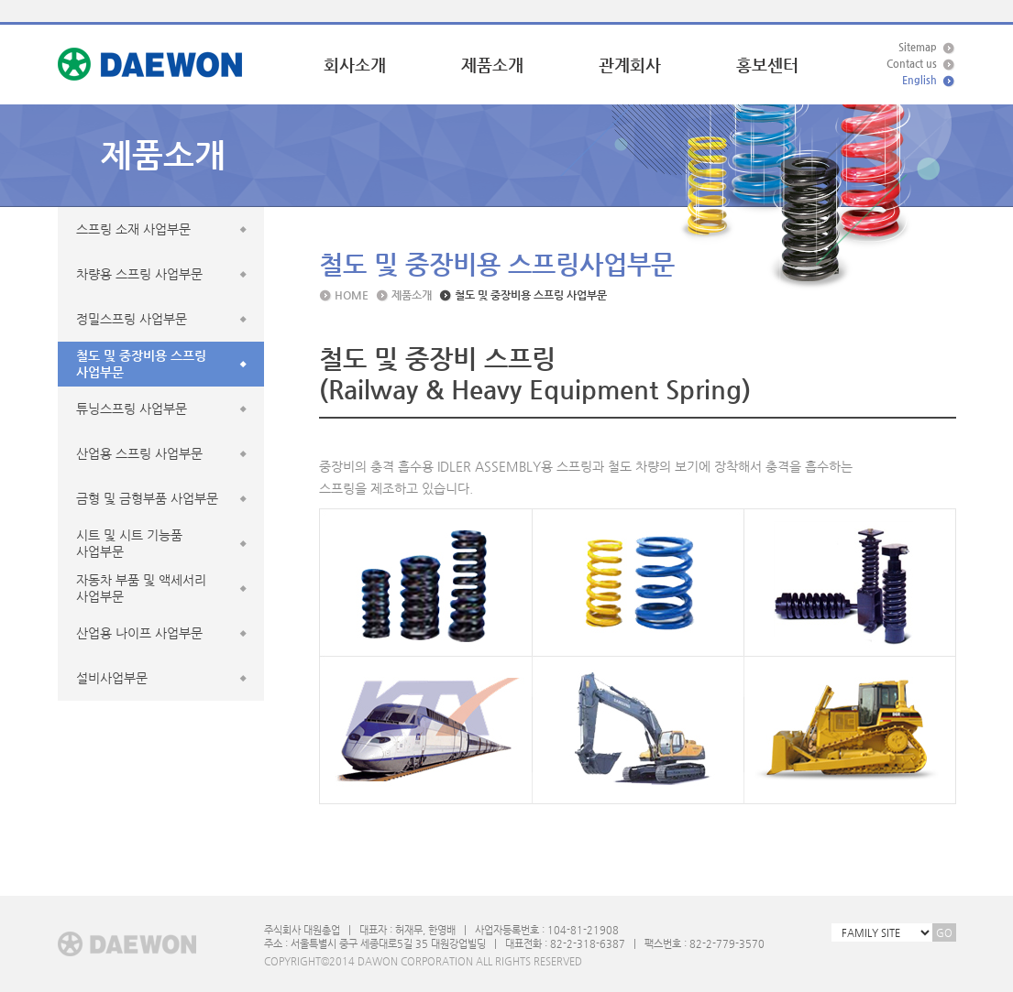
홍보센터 (767, 64)
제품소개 (492, 64)
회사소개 (355, 64)
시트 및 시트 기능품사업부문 (129, 543)
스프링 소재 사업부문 (133, 229)
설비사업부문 (112, 677)
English (919, 80)
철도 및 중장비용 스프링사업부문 (141, 363)
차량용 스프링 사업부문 (139, 274)
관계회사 (630, 64)
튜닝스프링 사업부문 (131, 408)
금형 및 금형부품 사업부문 (147, 498)
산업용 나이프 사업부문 (139, 633)
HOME (352, 295)
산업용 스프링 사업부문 (139, 453)
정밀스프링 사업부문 (131, 318)
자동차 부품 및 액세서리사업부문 (141, 588)
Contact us (911, 64)
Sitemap (917, 47)
